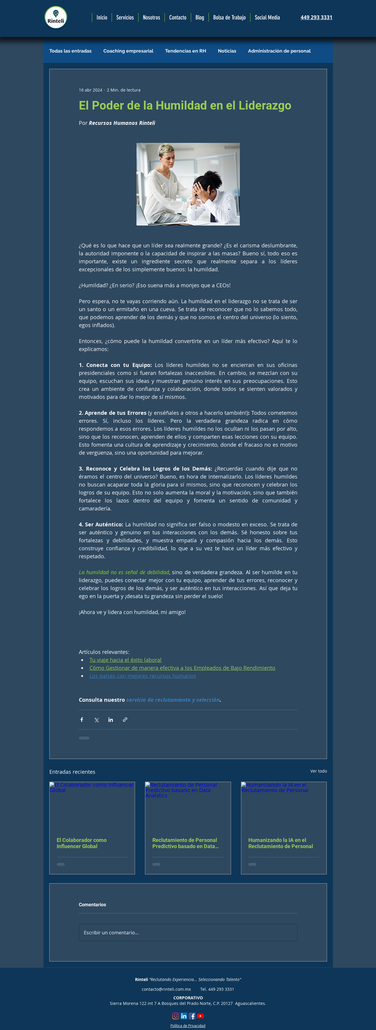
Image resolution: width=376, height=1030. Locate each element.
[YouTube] (200, 1016)
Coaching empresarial (128, 51)
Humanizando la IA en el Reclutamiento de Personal (280, 843)
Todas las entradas (70, 51)
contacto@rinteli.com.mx (166, 989)
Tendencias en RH (185, 51)
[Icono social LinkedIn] (183, 1016)
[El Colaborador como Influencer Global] (92, 806)
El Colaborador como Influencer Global (82, 843)
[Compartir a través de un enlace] (125, 719)
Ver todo (318, 771)
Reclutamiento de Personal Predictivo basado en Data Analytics (184, 843)
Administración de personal (279, 51)
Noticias (227, 51)
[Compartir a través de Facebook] (81, 719)
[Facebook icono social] (192, 1016)
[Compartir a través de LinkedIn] (110, 719)
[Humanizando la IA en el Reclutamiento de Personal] (284, 806)
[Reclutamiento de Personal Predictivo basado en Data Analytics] (188, 806)
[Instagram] (175, 1016)
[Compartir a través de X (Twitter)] (96, 719)
